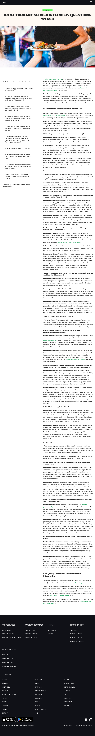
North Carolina (40, 709)
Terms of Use (81, 725)
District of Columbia (9, 694)
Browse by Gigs (7, 658)
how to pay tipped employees (59, 595)
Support (90, 725)
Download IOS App (8, 634)
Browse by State (76, 637)
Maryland (38, 687)
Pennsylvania (69, 683)
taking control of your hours (75, 359)
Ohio (37, 713)
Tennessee (67, 691)
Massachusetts (40, 691)
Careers (50, 634)
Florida (4, 698)
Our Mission (52, 630)
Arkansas (5, 683)
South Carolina (69, 687)
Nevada (37, 702)
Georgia (4, 702)
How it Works (6, 630)
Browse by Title (76, 634)
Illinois (5, 705)
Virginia (67, 698)
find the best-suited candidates (54, 115)
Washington (68, 702)
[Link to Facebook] (86, 719)
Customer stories (31, 634)
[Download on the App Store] (9, 719)
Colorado (5, 691)
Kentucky (5, 713)
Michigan (38, 694)
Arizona (4, 679)
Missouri (38, 698)
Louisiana (38, 679)
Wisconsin (67, 705)
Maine (37, 683)
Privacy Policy (68, 725)
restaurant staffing (75, 583)
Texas (66, 694)
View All (73, 630)
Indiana (4, 709)
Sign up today (30, 630)
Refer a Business (31, 637)
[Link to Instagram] (90, 719)
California (6, 687)
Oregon (66, 679)
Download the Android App (11, 637)
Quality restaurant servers (52, 79)
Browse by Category (77, 641)
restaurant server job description (69, 242)
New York (38, 705)
